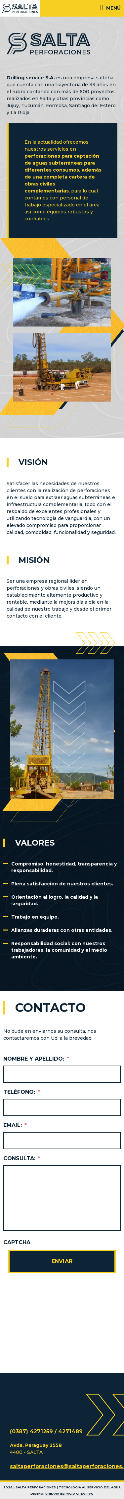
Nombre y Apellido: (36, 1059)
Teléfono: (21, 1092)
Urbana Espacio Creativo (69, 1493)
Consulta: (21, 1158)
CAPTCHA (16, 1242)
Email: (15, 1125)
